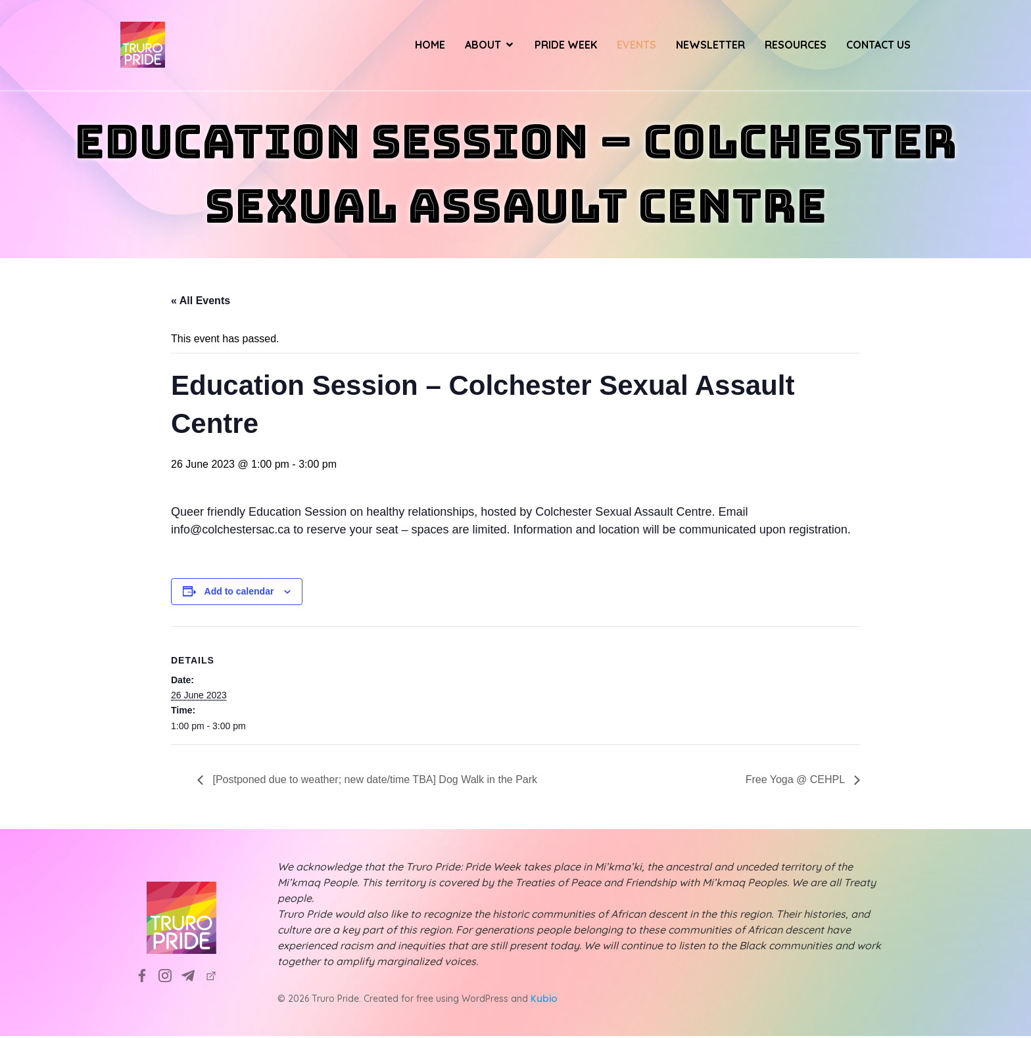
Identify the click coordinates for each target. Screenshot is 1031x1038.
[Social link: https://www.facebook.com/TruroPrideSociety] (146, 977)
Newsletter (710, 46)
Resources (796, 46)
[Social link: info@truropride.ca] (192, 977)
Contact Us (878, 46)
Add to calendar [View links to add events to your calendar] (239, 593)
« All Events (200, 302)
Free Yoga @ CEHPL (797, 781)
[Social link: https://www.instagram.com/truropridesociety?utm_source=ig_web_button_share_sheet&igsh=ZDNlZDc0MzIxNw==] (169, 977)
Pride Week (566, 46)
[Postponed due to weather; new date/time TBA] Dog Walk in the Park (373, 781)
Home (430, 46)
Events (636, 46)
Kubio (544, 1000)
